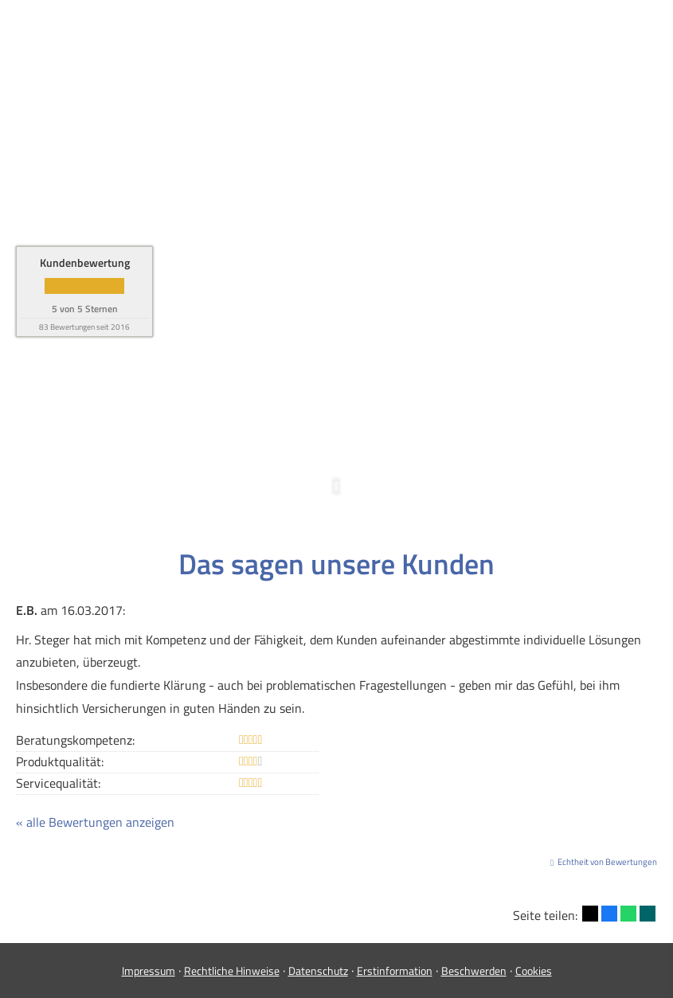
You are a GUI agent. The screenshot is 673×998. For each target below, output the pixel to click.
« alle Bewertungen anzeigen (95, 822)
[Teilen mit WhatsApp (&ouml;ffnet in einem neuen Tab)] (628, 914)
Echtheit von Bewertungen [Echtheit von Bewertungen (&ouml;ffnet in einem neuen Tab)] (607, 861)
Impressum (148, 970)
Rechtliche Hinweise (232, 970)
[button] (336, 494)
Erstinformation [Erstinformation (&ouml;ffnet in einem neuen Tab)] (394, 970)
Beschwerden (474, 970)
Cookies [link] (533, 970)
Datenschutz (318, 970)
